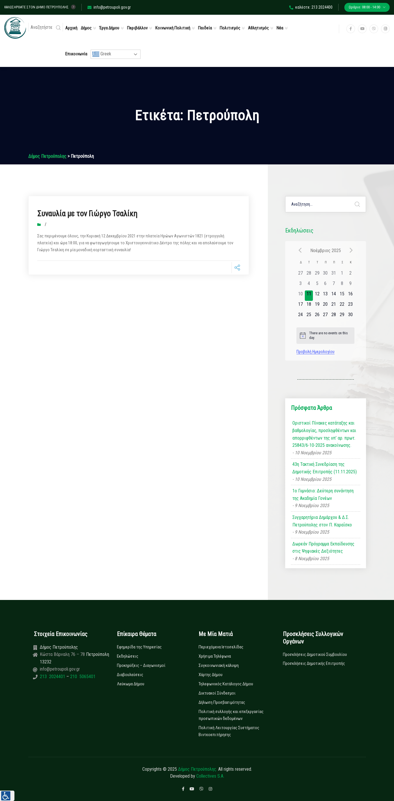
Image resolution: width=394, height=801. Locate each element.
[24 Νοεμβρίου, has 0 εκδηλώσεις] (300, 316)
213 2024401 (53, 676)
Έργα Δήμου (109, 28)
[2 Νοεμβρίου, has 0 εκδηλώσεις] (350, 275)
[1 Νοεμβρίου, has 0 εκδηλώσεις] (342, 275)
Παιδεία (205, 28)
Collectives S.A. (210, 776)
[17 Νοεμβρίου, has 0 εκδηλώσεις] (300, 306)
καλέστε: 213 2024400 (311, 7)
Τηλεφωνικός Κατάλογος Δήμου (226, 683)
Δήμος (86, 28)
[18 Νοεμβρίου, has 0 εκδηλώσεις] (309, 306)
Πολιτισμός (230, 28)
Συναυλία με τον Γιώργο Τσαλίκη (93, 213)
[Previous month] (299, 250)
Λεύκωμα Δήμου (130, 683)
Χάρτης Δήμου (211, 674)
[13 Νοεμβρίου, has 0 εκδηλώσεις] (325, 295)
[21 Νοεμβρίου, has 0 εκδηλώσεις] (334, 306)
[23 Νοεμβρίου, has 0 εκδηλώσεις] (350, 306)
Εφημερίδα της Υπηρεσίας (139, 647)
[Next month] (351, 250)
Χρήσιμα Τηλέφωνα (215, 656)
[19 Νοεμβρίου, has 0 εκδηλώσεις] (317, 306)
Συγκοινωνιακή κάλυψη (219, 665)
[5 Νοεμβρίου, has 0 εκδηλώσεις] (317, 285)
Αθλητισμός (258, 28)
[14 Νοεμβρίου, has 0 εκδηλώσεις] (334, 295)
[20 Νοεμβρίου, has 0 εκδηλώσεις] (325, 306)
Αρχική (71, 28)
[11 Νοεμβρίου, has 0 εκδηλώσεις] (309, 295)
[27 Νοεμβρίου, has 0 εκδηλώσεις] (325, 316)
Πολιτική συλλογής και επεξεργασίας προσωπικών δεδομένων (231, 715)
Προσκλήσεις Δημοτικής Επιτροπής (314, 663)
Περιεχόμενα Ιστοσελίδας (221, 647)
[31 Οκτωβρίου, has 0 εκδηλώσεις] (334, 275)
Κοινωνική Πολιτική (172, 28)
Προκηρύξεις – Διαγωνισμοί (141, 665)
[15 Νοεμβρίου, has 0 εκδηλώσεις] (342, 295)
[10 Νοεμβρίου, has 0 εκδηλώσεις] (300, 295)
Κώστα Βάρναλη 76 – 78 (63, 654)
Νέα (280, 28)
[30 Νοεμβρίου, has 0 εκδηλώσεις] (350, 316)
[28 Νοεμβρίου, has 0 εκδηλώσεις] (334, 316)
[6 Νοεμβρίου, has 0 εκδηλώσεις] (325, 285)
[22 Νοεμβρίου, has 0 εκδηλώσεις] (342, 306)
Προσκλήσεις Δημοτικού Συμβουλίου (315, 654)
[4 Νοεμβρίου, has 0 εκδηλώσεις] (309, 285)
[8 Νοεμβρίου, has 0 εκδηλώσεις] (342, 285)
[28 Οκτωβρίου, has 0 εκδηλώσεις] (309, 275)
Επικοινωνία (76, 54)
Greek (101, 54)
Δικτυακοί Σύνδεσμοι (217, 693)
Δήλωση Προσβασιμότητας (222, 702)
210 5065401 (82, 676)
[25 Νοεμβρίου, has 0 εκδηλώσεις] (309, 316)
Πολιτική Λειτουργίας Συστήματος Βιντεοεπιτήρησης (229, 731)
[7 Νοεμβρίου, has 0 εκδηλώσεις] (334, 285)
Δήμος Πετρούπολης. (197, 769)
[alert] (325, 335)
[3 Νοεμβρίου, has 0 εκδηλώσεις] (300, 285)
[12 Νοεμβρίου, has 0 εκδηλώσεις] (317, 295)
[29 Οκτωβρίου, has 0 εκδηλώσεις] (317, 275)
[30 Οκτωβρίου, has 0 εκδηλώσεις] (325, 275)
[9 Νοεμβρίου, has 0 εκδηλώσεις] (350, 285)
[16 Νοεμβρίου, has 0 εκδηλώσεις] (350, 295)
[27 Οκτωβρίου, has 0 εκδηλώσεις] (300, 275)
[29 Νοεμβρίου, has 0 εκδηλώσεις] (342, 316)
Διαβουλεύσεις (130, 674)
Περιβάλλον (137, 28)
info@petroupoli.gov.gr (109, 7)
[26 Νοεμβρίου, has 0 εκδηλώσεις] (317, 316)
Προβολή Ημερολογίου (315, 351)
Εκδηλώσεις (127, 656)
